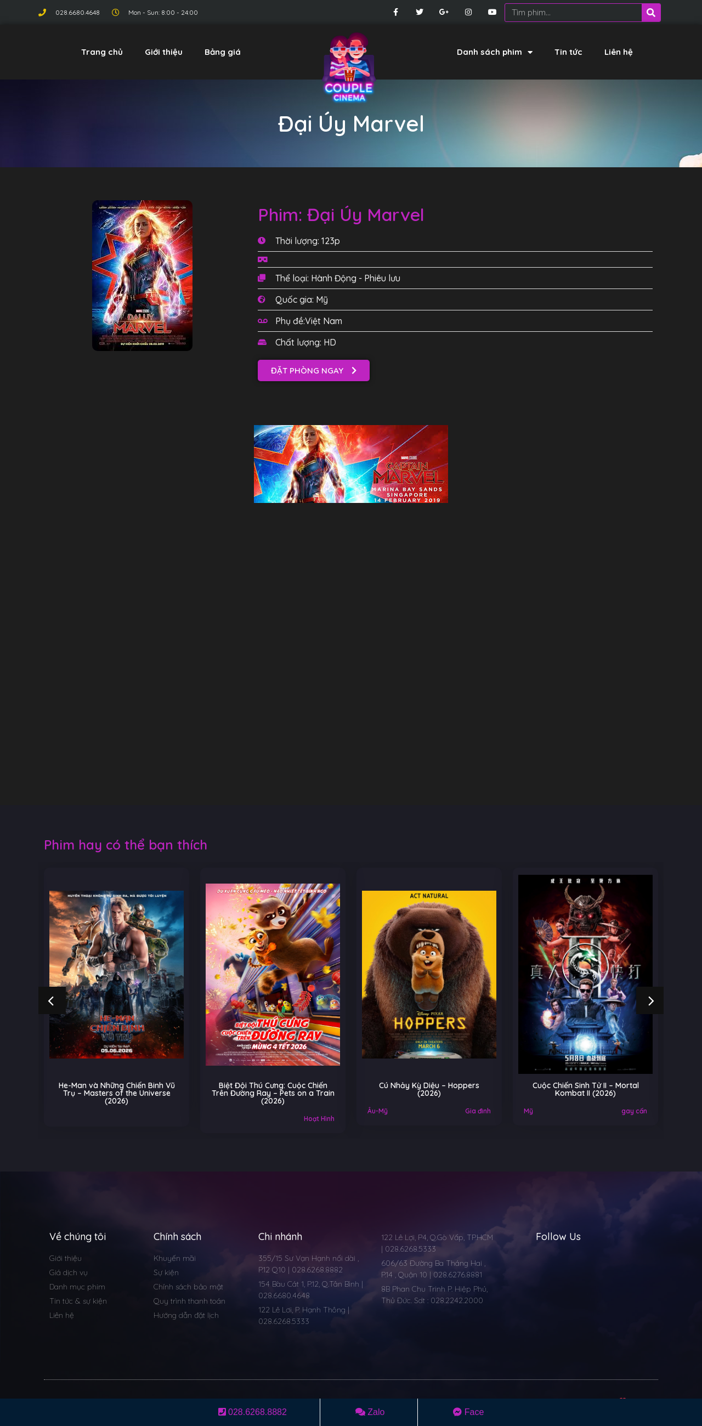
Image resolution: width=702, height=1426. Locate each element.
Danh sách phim (495, 52)
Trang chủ (102, 52)
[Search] (651, 12)
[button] (314, 370)
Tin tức (568, 52)
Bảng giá (223, 52)
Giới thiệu (164, 52)
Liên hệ (618, 52)
